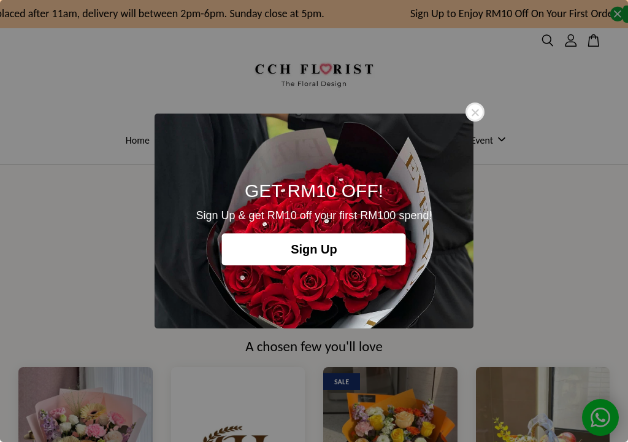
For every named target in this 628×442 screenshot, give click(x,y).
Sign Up (314, 249)
